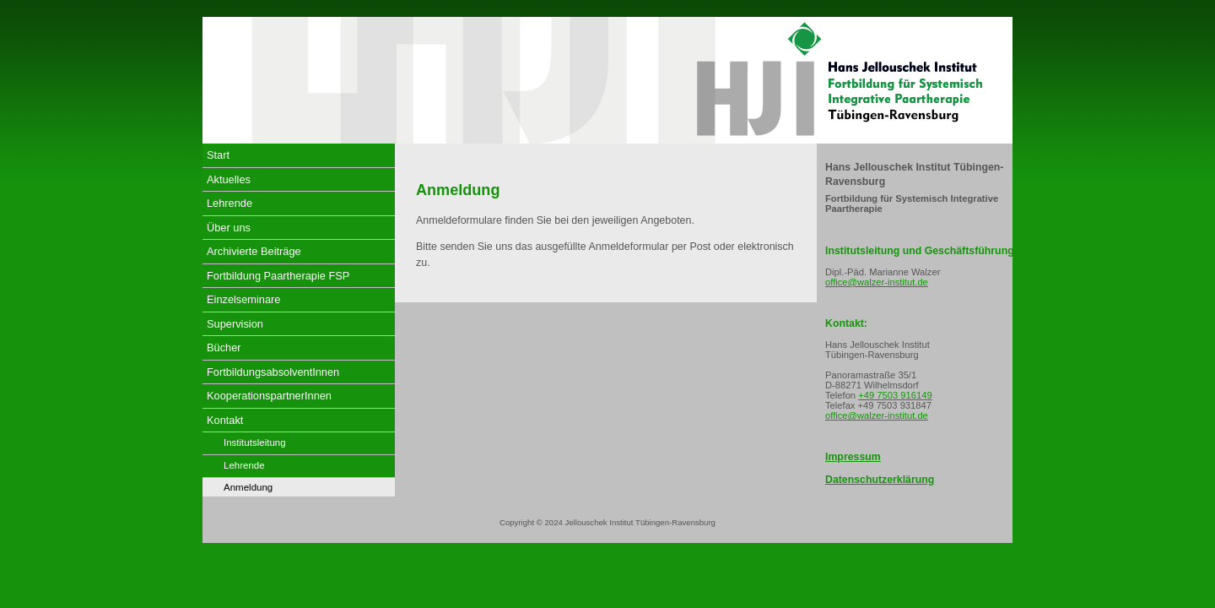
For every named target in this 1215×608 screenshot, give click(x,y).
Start (218, 155)
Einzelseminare (244, 299)
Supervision (235, 324)
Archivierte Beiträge (254, 251)
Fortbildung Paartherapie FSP (278, 275)
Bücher (224, 347)
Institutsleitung (255, 442)
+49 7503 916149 (895, 395)
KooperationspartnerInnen (269, 395)
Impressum (853, 457)
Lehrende (229, 203)
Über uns (229, 227)
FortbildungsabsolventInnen (273, 372)
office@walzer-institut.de (876, 282)
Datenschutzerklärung (879, 480)
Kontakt (225, 420)
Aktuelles (229, 179)
